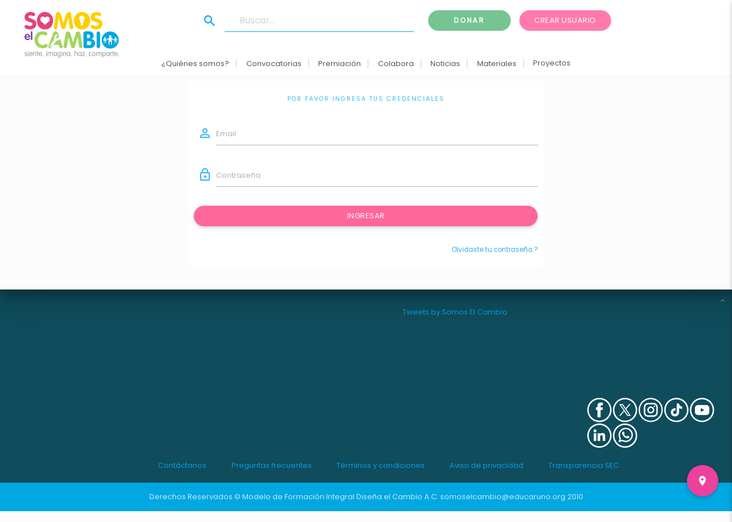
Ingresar (366, 215)
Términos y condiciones (380, 465)
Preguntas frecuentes (271, 465)
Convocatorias (274, 63)
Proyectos (552, 63)
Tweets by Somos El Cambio (454, 312)
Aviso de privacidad (486, 465)
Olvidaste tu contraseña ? (495, 249)
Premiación (339, 63)
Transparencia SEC (583, 465)
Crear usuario (565, 20)
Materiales (496, 63)
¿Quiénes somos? (195, 63)
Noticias (445, 63)
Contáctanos (182, 465)
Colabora (396, 63)
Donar (469, 20)
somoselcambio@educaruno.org (503, 496)
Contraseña (238, 175)
